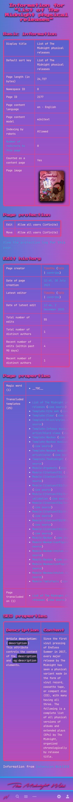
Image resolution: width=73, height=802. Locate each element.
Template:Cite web (45, 411)
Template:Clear (43, 415)
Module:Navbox (42, 559)
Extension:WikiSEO (52, 767)
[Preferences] (59, 796)
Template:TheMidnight (47, 459)
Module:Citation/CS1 (47, 472)
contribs (53, 272)
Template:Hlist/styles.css (51, 420)
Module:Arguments (44, 468)
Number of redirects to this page (15, 146)
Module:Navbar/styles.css (51, 551)
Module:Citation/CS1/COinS (51, 476)
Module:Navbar (42, 537)
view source (56, 407)
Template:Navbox (44, 437)
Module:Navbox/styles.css (51, 573)
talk (61, 268)
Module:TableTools (45, 581)
